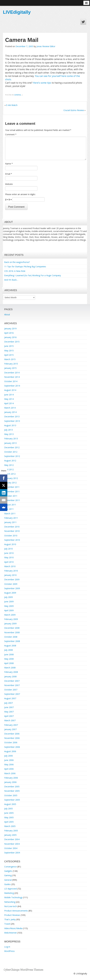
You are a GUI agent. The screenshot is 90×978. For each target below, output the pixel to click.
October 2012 (10, 451)
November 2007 (12, 685)
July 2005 (8, 808)
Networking (9, 902)
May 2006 (9, 764)
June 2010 (9, 553)
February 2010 (11, 570)
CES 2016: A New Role (14, 271)
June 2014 (9, 394)
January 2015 (10, 368)
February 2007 (11, 725)
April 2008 (9, 663)
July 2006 (8, 755)
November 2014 (12, 377)
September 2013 (12, 421)
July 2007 (8, 703)
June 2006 (9, 760)
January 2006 (10, 782)
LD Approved (10, 888)
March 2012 (10, 473)
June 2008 (9, 654)
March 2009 (10, 614)
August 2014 (10, 390)
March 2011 (10, 513)
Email (8, 173)
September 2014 (12, 385)
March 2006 (10, 773)
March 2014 (10, 407)
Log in (7, 946)
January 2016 (10, 337)
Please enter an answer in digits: (20, 194)
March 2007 (10, 720)
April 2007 (9, 716)
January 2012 (10, 482)
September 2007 (12, 694)
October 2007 (10, 689)
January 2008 (10, 676)
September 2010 (12, 540)
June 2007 (9, 707)
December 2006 (11, 733)
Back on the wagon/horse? (17, 262)
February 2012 (11, 478)
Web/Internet (10, 932)
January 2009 (10, 623)
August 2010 (10, 544)
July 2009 (8, 597)
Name (9, 163)
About (7, 314)
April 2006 (9, 768)
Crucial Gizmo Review (73, 110)
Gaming (8, 875)
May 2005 (9, 817)
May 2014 (9, 399)
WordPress (9, 951)
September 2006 (12, 747)
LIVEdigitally (17, 12)
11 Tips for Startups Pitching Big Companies (25, 266)
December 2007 (11, 680)
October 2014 (10, 381)
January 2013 (10, 443)
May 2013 (9, 434)
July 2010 (8, 548)
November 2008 (12, 632)
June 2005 (9, 813)
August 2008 (10, 645)
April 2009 (9, 610)
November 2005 (12, 790)
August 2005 (10, 804)
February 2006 (11, 777)
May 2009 (9, 606)
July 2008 (8, 650)
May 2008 (9, 658)
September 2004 (12, 852)
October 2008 (10, 636)
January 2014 (10, 412)
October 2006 (10, 742)
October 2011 (10, 495)
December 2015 (11, 341)
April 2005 (9, 821)
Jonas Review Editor (45, 46)
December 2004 (11, 839)
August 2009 (10, 592)
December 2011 (11, 487)
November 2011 (12, 491)
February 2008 (11, 672)
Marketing (9, 893)
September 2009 (12, 588)
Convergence (10, 866)
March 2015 (10, 359)
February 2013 (11, 438)
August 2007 (10, 698)
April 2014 (9, 403)
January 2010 (10, 575)
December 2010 (11, 526)
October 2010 (10, 535)
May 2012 (9, 465)
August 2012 (10, 460)
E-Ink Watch (11, 105)
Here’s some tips (42, 82)
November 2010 (12, 531)
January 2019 (10, 328)
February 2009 (11, 619)
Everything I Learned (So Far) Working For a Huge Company (32, 275)
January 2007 (10, 729)
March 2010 (10, 566)
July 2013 (8, 429)
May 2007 (9, 711)
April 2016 (9, 332)
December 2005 (11, 786)
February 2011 (11, 518)
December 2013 (11, 416)
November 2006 (12, 738)
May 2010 (9, 557)
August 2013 (10, 425)
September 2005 (12, 799)
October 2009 (10, 584)
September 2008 (12, 641)
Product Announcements (16, 910)
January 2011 (10, 522)
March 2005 (10, 826)
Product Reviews (12, 915)
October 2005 (10, 795)
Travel (7, 923)
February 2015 (11, 363)
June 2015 (9, 346)
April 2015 (9, 355)
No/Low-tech (10, 906)
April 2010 (9, 562)
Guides (7, 884)
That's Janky (10, 919)
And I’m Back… (11, 279)
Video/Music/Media (13, 928)
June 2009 (9, 601)
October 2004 (10, 848)
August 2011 (10, 504)
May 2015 (9, 350)
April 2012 (9, 469)
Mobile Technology (13, 897)
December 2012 (11, 447)
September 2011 (12, 500)
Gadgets (8, 871)
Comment (10, 134)
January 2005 (10, 835)
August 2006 (10, 751)
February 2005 (11, 830)
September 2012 (12, 456)
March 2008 (10, 667)
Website (9, 184)
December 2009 (11, 579)
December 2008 (11, 628)
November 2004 (12, 843)
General (17, 95)
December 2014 (11, 372)
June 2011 (9, 509)
